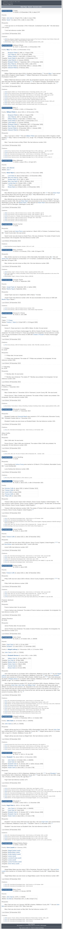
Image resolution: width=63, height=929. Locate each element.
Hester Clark (11, 767)
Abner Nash (10, 172)
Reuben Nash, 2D (13, 179)
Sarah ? (9, 20)
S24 (6, 453)
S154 (6, 93)
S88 (6, 703)
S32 (6, 101)
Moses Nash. (23, 202)
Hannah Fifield (12, 65)
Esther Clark (11, 664)
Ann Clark (11, 660)
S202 (6, 216)
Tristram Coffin (9, 490)
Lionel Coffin (8, 492)
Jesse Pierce (19, 231)
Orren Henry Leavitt (13, 863)
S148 (6, 98)
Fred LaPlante (31, 924)
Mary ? (9, 49)
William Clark (12, 658)
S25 (6, 521)
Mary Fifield (11, 64)
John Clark (8, 652)
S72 (6, 308)
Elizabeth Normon (13, 655)
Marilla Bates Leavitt (14, 852)
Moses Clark (11, 668)
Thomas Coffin (9, 494)
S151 (6, 520)
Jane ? (9, 169)
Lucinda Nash (12, 183)
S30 (6, 246)
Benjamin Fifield (12, 52)
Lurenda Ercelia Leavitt (14, 858)
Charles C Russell (38, 334)
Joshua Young (19, 464)
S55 (6, 39)
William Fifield (12, 56)
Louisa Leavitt (12, 856)
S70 (6, 214)
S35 (6, 702)
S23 (6, 99)
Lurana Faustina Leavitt (15, 861)
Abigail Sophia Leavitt (14, 850)
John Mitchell (10, 168)
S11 (6, 406)
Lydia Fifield (11, 60)
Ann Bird (9, 898)
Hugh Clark (10, 644)
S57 (6, 477)
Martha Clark (11, 662)
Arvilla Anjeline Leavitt (14, 854)
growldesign (41, 927)
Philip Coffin (8, 496)
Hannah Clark (12, 666)
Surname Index (37, 7)
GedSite (26, 927)
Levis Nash (11, 175)
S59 (6, 102)
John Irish (9, 18)
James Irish (5, 258)
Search (30, 7)
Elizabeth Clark (12, 763)
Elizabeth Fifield (12, 62)
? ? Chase (10, 320)
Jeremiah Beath (22, 416)
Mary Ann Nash (12, 177)
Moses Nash (11, 187)
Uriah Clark (14, 685)
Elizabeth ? (10, 646)
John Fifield (11, 54)
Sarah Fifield (11, 58)
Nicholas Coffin (9, 488)
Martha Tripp (10, 289)
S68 (6, 213)
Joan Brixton (7, 544)
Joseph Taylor (11, 287)
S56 (6, 41)
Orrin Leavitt (10, 847)
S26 (6, 91)
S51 (6, 273)
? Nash (10, 185)
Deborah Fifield (12, 67)
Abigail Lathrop (12, 649)
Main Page (24, 7)
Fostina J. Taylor (11, 322)
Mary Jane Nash (12, 181)
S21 (6, 95)
